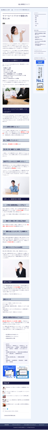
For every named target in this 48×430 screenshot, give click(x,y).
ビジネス (36, 23)
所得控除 (11, 362)
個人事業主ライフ (24, 4)
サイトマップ (41, 425)
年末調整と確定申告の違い (11, 352)
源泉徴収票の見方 (18, 353)
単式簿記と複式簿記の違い (11, 357)
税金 (36, 20)
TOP (5, 10)
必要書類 (17, 347)
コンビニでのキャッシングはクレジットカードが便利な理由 (17, 396)
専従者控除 (21, 360)
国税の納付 (12, 353)
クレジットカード (8, 411)
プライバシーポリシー (16, 425)
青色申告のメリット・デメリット (12, 336)
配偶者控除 (8, 360)
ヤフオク (16, 411)
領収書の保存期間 (21, 357)
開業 (36, 18)
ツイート (4, 409)
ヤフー (13, 411)
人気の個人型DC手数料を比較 (9, 415)
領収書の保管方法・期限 (10, 338)
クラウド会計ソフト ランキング (30, 425)
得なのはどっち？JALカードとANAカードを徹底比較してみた (17, 387)
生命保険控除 (14, 360)
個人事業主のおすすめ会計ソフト (12, 334)
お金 (3, 23)
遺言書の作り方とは (38, 39)
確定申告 (36, 16)
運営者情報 (7, 425)
